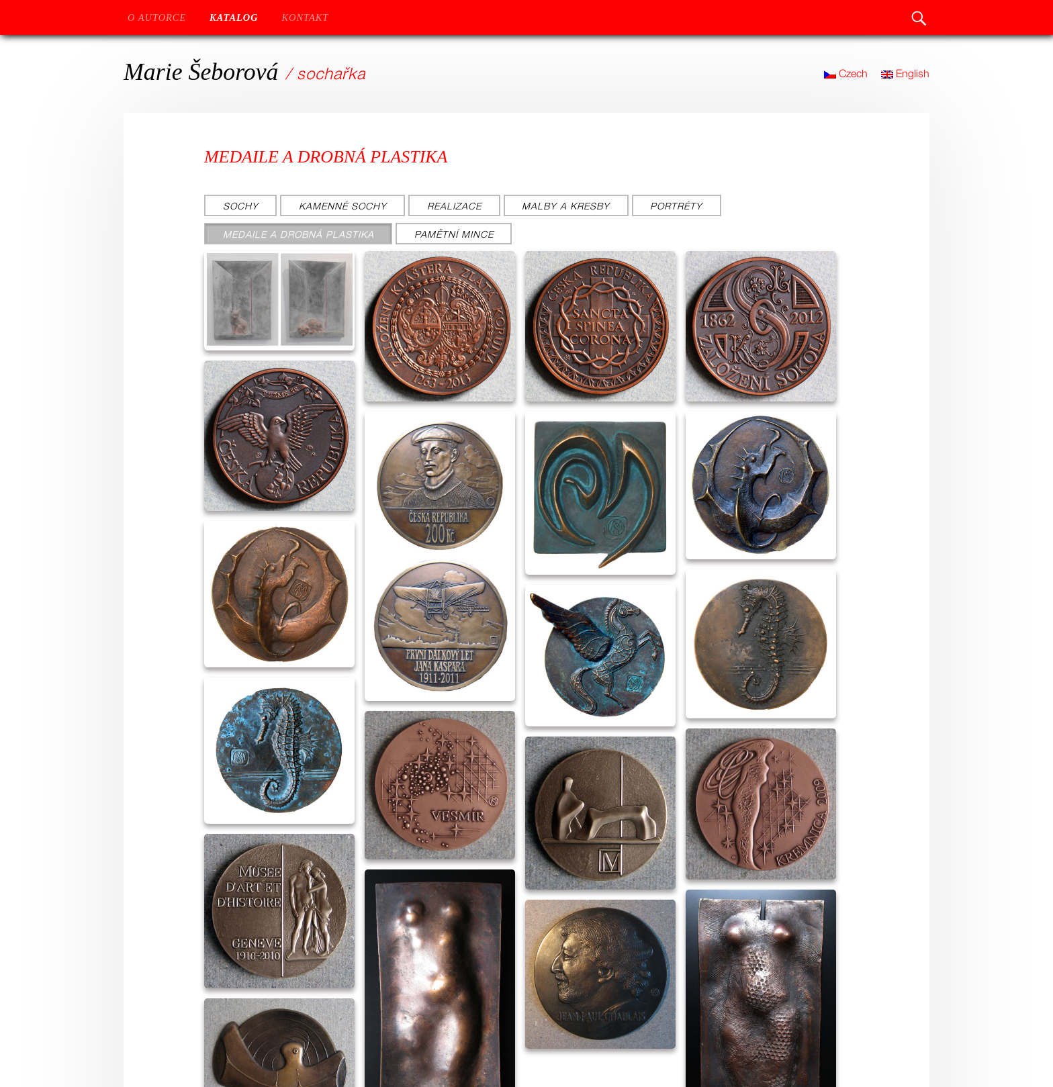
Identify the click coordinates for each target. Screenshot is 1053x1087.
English (905, 73)
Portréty (676, 205)
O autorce (157, 17)
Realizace (454, 205)
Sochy (241, 205)
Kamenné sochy (343, 205)
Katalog (234, 17)
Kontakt (304, 17)
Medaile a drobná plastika (298, 234)
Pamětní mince (454, 234)
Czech (846, 73)
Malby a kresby (566, 205)
